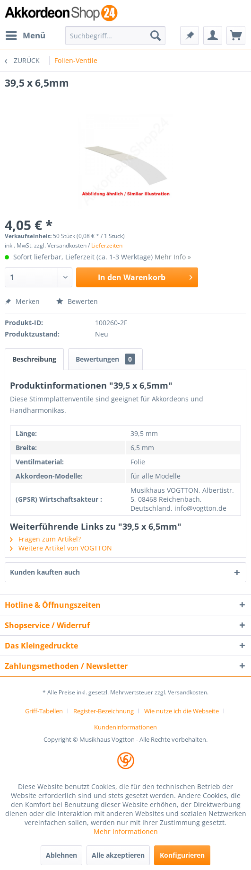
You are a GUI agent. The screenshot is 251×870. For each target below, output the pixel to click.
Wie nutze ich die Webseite (181, 711)
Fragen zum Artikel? (45, 538)
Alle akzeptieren (118, 855)
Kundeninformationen (125, 727)
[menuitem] (25, 35)
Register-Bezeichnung (103, 711)
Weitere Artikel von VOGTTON (61, 547)
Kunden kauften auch (45, 572)
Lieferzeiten (106, 245)
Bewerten (77, 301)
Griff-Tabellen (44, 711)
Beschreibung (34, 359)
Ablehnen (61, 855)
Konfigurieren (182, 855)
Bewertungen (105, 359)
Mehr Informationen (126, 831)
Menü (25, 34)
